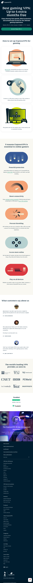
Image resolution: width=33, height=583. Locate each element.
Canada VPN (5, 491)
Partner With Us (6, 537)
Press (4, 528)
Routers (4, 473)
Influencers (5, 540)
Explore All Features (7, 498)
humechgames (8, 336)
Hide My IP (5, 560)
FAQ (4, 547)
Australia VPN (6, 493)
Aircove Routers (6, 509)
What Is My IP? (6, 558)
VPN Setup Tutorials (7, 546)
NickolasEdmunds (9, 315)
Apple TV (5, 475)
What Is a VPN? (6, 556)
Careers (4, 530)
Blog (4, 563)
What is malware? (6, 443)
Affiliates (5, 539)
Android (4, 470)
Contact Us (5, 549)
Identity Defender (6, 512)
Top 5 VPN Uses (6, 561)
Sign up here (7, 69)
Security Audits (6, 523)
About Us (5, 517)
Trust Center (5, 519)
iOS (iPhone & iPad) (7, 468)
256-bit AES (10, 172)
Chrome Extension (6, 480)
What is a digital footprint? (7, 454)
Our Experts (5, 526)
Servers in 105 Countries (8, 486)
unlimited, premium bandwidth (12, 199)
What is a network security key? (8, 446)
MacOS (4, 465)
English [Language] (6, 567)
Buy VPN (5, 551)
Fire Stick (5, 477)
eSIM (4, 510)
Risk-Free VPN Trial (7, 500)
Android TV (5, 479)
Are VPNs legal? (6, 449)
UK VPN (4, 489)
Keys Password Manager (8, 507)
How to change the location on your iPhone (10, 451)
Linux (4, 472)
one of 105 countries (23, 201)
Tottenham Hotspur (7, 535)
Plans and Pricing (6, 502)
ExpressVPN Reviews (7, 524)
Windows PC (5, 466)
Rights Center (6, 521)
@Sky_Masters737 (9, 353)
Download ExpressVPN (7, 463)
